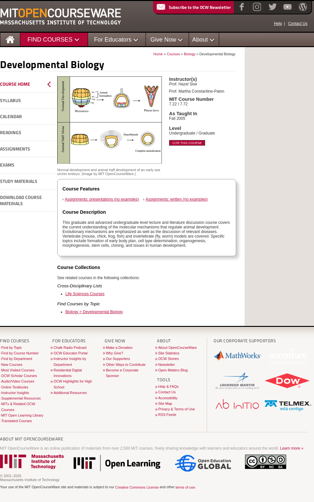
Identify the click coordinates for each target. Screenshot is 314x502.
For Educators (112, 39)
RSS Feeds (167, 415)
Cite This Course (187, 143)
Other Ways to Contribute (126, 365)
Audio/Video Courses (17, 381)
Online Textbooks (14, 387)
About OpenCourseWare (177, 348)
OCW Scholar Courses (19, 376)
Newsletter (166, 365)
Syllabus (10, 100)
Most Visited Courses (18, 370)
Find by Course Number (20, 353)
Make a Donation (119, 348)
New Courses (12, 365)
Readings (10, 132)
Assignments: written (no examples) (177, 199)
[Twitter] (272, 11)
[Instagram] (256, 11)
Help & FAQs (168, 386)
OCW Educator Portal (71, 353)
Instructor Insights (15, 393)
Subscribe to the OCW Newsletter (193, 7)
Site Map (165, 403)
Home (158, 54)
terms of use (185, 487)
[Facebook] (241, 11)
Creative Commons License (137, 487)
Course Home (15, 84)
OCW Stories (168, 359)
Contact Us (297, 23)
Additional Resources (70, 393)
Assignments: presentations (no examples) (102, 199)
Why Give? (114, 353)
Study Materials (18, 181)
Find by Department (16, 359)
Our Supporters (118, 359)
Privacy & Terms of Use (176, 409)
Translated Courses (16, 421)
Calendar (11, 116)
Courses (173, 54)
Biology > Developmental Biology (94, 312)
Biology (189, 54)
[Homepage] (10, 39)
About (200, 39)
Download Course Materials (21, 200)
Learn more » (291, 448)
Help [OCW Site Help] (278, 23)
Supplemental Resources (21, 398)
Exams (7, 165)
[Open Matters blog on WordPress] (302, 11)
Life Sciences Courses (84, 294)
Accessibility (168, 398)
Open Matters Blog (173, 370)
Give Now (163, 39)
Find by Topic (11, 348)
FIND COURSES (50, 39)
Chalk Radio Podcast (70, 348)
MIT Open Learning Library (22, 415)
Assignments (15, 149)
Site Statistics (169, 353)
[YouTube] (286, 11)
